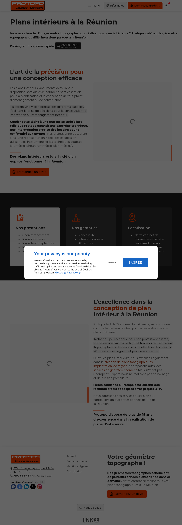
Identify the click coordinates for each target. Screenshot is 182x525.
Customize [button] (111, 262)
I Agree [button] (135, 262)
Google (59, 272)
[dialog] (91, 262)
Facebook (72, 272)
